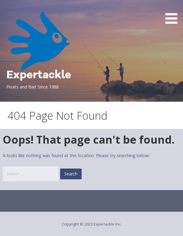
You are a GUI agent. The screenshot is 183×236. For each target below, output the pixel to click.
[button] (173, 13)
